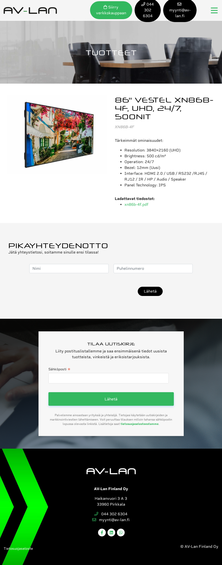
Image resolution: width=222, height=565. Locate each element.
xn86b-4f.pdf (136, 204)
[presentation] (96, 291)
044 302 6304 (110, 514)
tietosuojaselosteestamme (140, 424)
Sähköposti (59, 370)
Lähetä (150, 291)
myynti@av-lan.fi (111, 519)
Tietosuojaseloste (18, 548)
